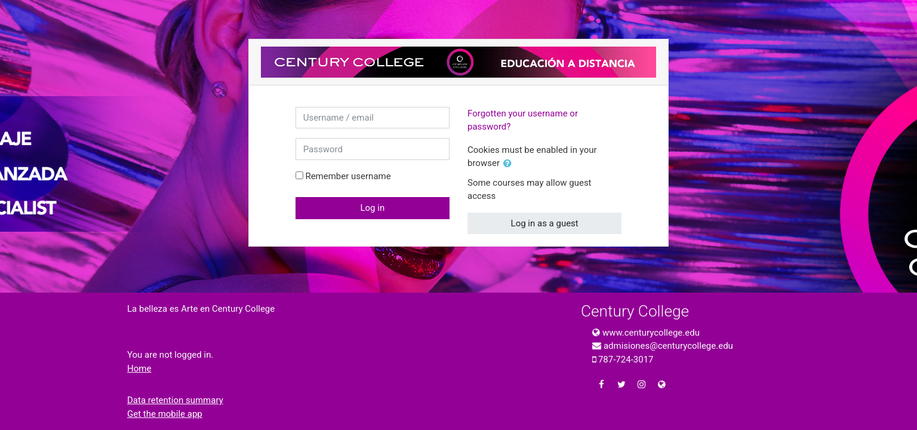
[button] (510, 163)
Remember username (347, 176)
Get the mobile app (164, 413)
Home (139, 368)
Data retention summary (175, 400)
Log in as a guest (544, 223)
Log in (372, 207)
